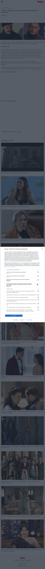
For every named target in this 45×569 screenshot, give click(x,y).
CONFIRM (14, 315)
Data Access (22, 319)
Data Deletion (15, 319)
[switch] (38, 272)
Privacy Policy (29, 319)
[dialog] (22, 284)
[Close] (43, 249)
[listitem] (22, 269)
